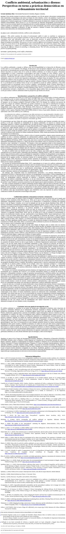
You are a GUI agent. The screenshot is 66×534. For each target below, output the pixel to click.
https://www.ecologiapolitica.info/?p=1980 (31, 457)
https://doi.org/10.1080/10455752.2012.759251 (17, 417)
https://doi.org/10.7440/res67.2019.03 (14, 435)
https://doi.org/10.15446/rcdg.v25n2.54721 (16, 453)
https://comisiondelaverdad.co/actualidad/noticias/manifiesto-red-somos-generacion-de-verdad (34, 386)
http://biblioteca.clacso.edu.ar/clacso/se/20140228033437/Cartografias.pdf (23, 421)
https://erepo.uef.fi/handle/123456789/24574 (34, 469)
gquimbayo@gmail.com (9, 58)
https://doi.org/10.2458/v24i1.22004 (14, 380)
